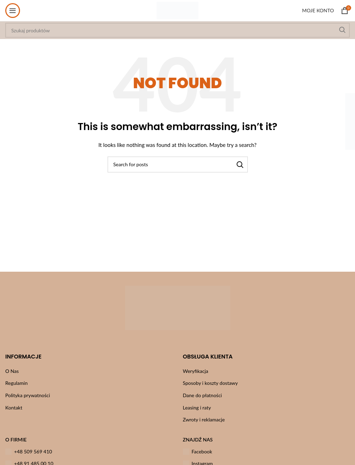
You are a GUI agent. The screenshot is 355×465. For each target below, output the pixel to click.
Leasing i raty (197, 408)
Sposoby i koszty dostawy (210, 383)
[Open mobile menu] (13, 11)
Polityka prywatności (27, 395)
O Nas (12, 371)
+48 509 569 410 (28, 451)
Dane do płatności (202, 395)
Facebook (197, 451)
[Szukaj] (177, 164)
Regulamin (16, 383)
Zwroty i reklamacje (204, 419)
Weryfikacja (196, 371)
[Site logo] (177, 10)
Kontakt (13, 408)
